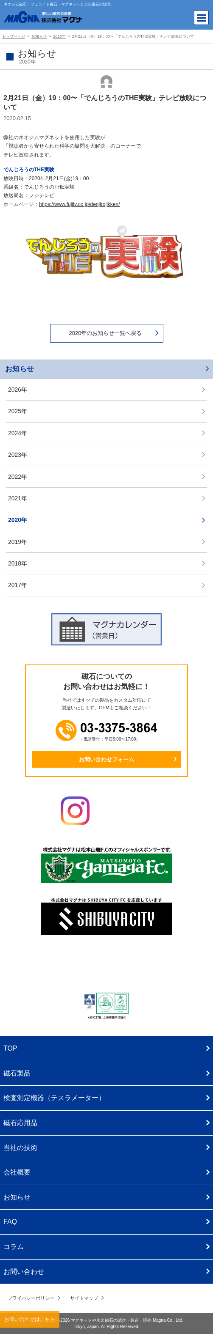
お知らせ (19, 369)
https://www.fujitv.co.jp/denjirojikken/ (79, 204)
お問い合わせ (23, 1271)
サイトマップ (84, 1298)
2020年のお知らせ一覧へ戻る (105, 333)
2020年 (17, 519)
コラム (13, 1246)
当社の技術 (20, 1147)
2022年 (17, 476)
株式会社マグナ (106, 965)
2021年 (17, 498)
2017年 (17, 585)
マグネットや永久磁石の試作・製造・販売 (111, 1320)
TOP (10, 1048)
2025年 (17, 411)
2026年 (17, 389)
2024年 (17, 433)
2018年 (17, 563)
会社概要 (17, 1172)
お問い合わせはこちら (29, 1319)
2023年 (17, 454)
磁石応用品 (20, 1122)
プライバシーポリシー (31, 1298)
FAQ (10, 1221)
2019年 (17, 541)
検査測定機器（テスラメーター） (54, 1097)
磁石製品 (17, 1073)
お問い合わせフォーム (106, 759)
